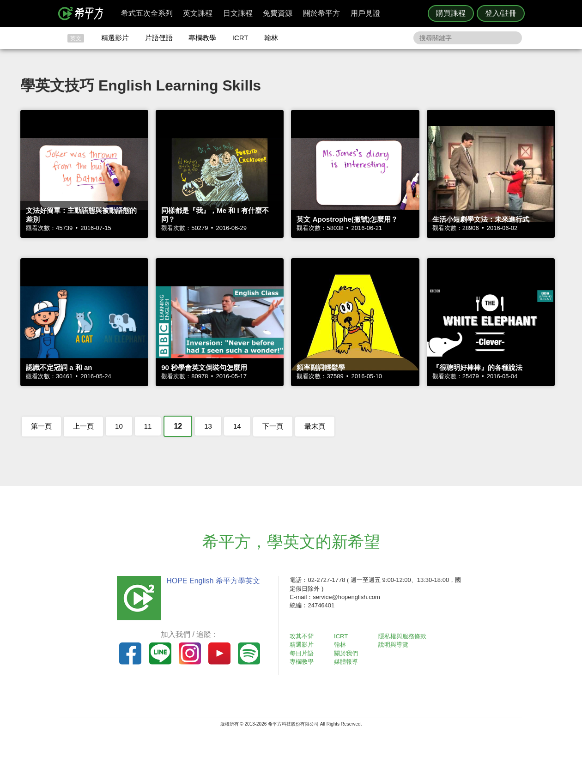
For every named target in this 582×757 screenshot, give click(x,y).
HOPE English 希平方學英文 (213, 581)
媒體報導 (346, 661)
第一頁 (41, 426)
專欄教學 (202, 38)
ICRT (240, 38)
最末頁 (314, 426)
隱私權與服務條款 (402, 636)
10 (119, 426)
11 (148, 426)
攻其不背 (302, 636)
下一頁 (272, 426)
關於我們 (346, 653)
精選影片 (115, 38)
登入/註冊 (500, 13)
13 (208, 426)
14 (237, 426)
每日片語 (302, 653)
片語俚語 (159, 38)
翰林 (271, 38)
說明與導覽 (393, 644)
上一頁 (83, 426)
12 (178, 426)
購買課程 (451, 13)
